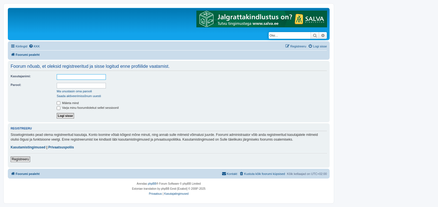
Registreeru (20, 159)
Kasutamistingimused (28, 147)
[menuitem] (34, 46)
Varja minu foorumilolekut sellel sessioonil (88, 107)
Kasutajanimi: (21, 76)
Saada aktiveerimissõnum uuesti (79, 96)
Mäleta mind (68, 103)
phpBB (152, 183)
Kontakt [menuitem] (229, 173)
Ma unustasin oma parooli (74, 91)
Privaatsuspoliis (61, 147)
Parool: (16, 84)
